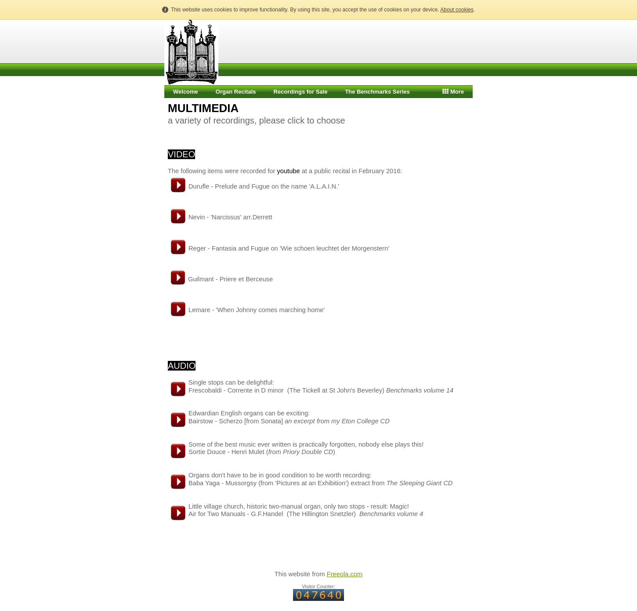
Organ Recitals (236, 91)
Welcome (185, 91)
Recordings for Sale (301, 91)
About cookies (456, 10)
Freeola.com (344, 574)
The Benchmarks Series (377, 91)
